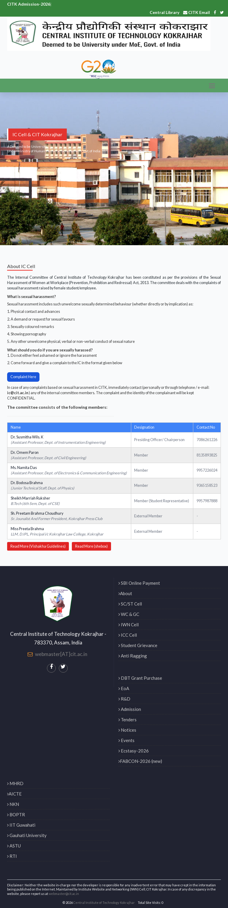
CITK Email (196, 12)
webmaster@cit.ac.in (64, 894)
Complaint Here (23, 377)
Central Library (164, 12)
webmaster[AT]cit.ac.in (61, 654)
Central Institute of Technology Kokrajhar (104, 902)
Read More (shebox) (91, 546)
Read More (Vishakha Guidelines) (38, 546)
